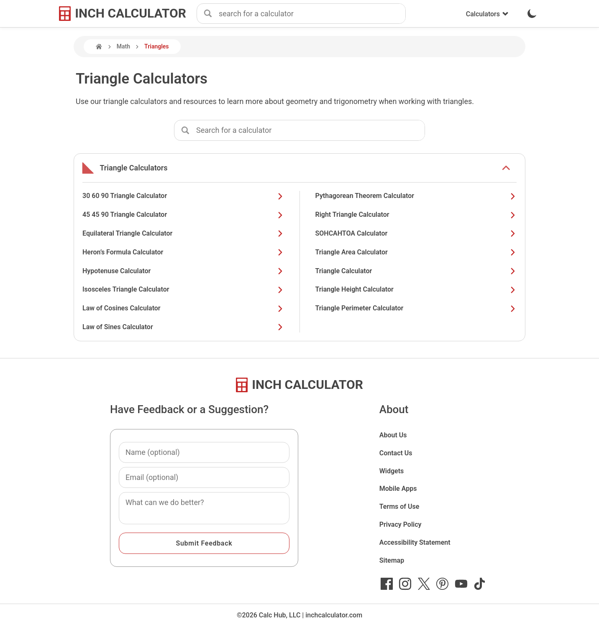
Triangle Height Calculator (416, 289)
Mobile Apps (398, 488)
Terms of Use (399, 506)
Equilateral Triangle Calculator (183, 233)
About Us (393, 435)
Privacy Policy (400, 524)
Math (123, 46)
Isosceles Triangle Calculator (183, 289)
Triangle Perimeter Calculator (416, 308)
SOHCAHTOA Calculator (416, 233)
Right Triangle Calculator (416, 214)
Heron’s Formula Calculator (183, 252)
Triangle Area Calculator (416, 252)
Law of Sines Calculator (183, 327)
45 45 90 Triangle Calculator (183, 214)
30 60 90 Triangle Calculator (183, 196)
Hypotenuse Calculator (183, 271)
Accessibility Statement (415, 542)
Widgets (391, 471)
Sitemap (391, 560)
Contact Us (395, 453)
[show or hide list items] (506, 168)
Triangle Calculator (416, 271)
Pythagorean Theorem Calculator (416, 196)
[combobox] (312, 14)
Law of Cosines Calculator (183, 308)
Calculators (487, 14)
